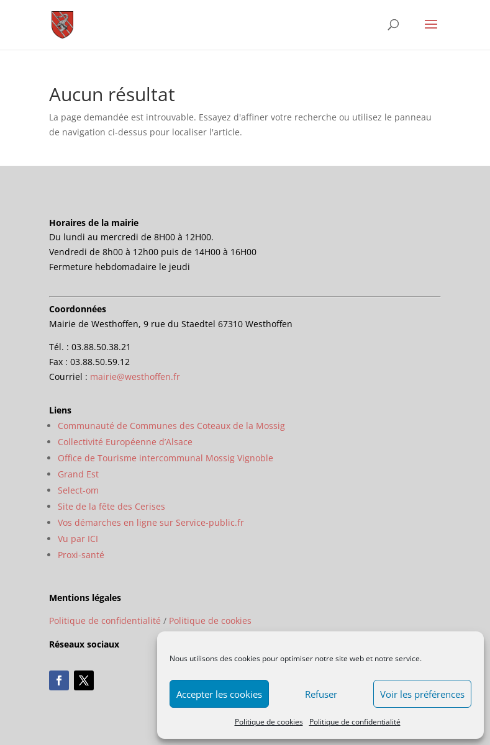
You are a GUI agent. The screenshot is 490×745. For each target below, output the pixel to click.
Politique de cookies (269, 721)
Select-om (78, 490)
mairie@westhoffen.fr (135, 376)
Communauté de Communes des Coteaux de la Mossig (171, 425)
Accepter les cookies (219, 694)
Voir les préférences (422, 694)
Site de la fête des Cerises (111, 506)
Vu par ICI (78, 538)
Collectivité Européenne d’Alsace (125, 442)
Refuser (321, 694)
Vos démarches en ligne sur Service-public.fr (151, 522)
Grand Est (78, 474)
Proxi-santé (81, 555)
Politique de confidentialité (355, 721)
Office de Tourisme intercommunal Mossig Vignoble (165, 458)
